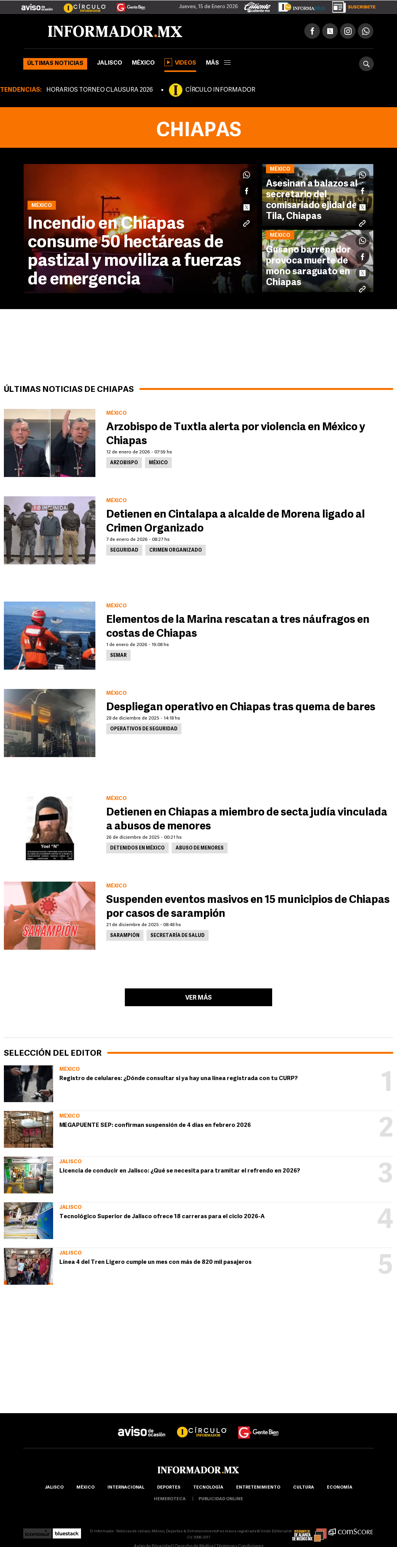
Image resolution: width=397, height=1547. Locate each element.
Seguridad (124, 550)
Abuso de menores (200, 848)
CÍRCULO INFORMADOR (220, 90)
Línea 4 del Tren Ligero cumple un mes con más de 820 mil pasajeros (155, 1262)
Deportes (168, 1487)
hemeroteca (170, 1499)
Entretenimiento (258, 1487)
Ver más (198, 998)
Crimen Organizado (175, 550)
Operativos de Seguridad (144, 729)
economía (339, 1487)
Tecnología (208, 1487)
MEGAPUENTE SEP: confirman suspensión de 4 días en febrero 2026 (155, 1125)
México (143, 63)
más (218, 63)
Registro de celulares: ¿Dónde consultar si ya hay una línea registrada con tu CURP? (178, 1079)
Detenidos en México (137, 848)
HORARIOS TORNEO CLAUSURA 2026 (99, 90)
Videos (180, 62)
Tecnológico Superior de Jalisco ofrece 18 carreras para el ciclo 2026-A (162, 1217)
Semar (118, 655)
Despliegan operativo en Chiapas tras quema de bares (240, 707)
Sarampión (125, 935)
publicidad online (220, 1499)
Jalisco (109, 63)
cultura (303, 1487)
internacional (125, 1487)
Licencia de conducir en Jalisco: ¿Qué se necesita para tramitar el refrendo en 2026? (179, 1171)
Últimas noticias (55, 64)
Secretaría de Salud (177, 935)
